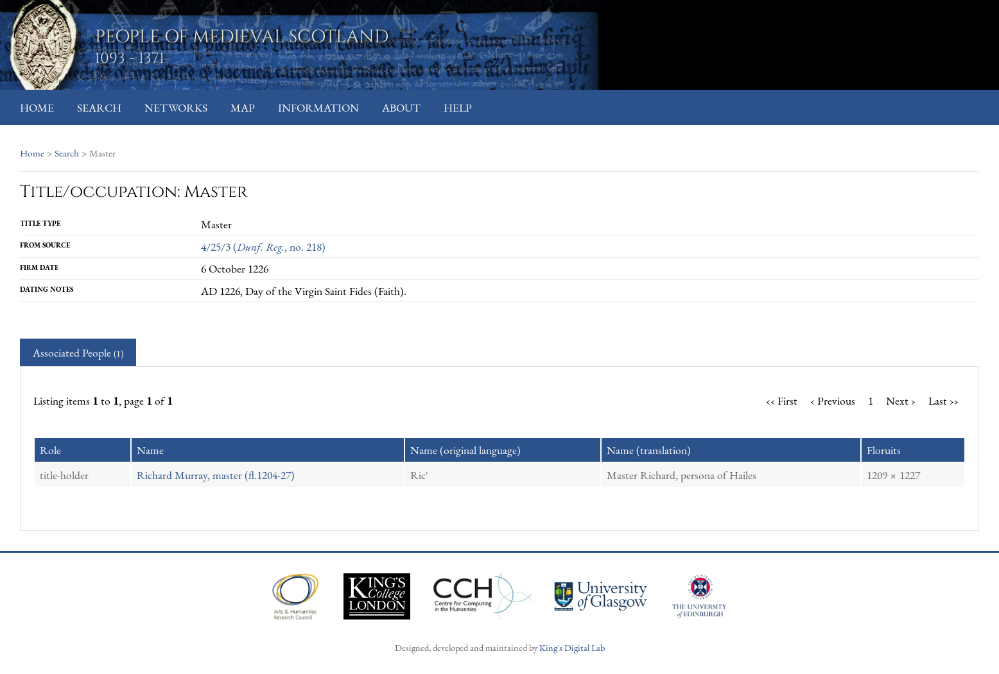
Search (99, 107)
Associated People (78, 352)
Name (150, 449)
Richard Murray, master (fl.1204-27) (216, 475)
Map (242, 107)
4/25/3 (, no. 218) (263, 246)
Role (50, 449)
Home (37, 107)
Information (318, 107)
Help (458, 107)
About (401, 107)
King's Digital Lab (572, 647)
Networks (175, 107)
